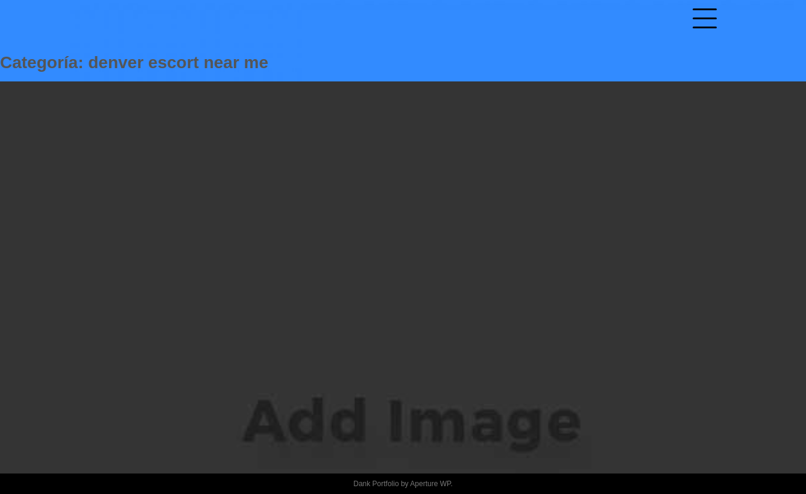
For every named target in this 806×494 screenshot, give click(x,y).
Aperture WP (430, 484)
